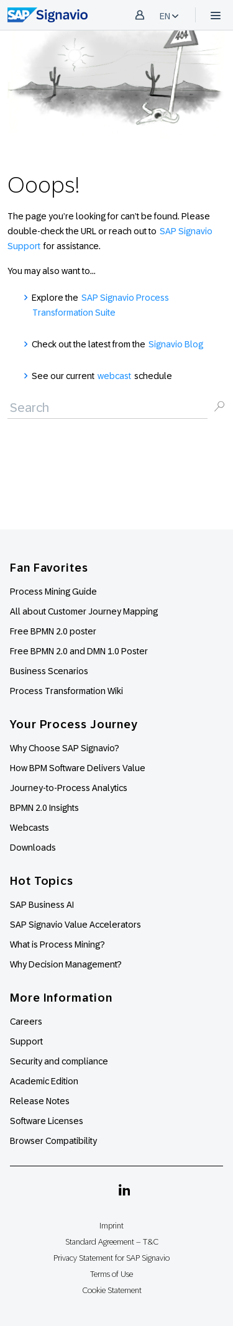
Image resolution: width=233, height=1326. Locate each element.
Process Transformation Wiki (66, 691)
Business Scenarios (49, 671)
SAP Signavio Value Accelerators (75, 925)
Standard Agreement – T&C (111, 1241)
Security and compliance (59, 1061)
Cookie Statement (112, 1290)
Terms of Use (111, 1274)
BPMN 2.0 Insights (44, 808)
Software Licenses (46, 1121)
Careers (26, 1022)
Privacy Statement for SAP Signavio (111, 1258)
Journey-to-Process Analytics (69, 788)
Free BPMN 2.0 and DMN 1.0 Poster (79, 651)
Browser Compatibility (53, 1141)
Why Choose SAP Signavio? (64, 748)
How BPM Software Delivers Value (77, 768)
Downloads (33, 848)
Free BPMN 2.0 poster (53, 631)
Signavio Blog (175, 344)
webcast (114, 376)
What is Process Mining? (57, 944)
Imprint (111, 1225)
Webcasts (29, 828)
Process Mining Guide (53, 592)
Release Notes (40, 1101)
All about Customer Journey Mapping (84, 611)
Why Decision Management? (66, 964)
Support (26, 1041)
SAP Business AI (42, 905)
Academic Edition (44, 1081)
